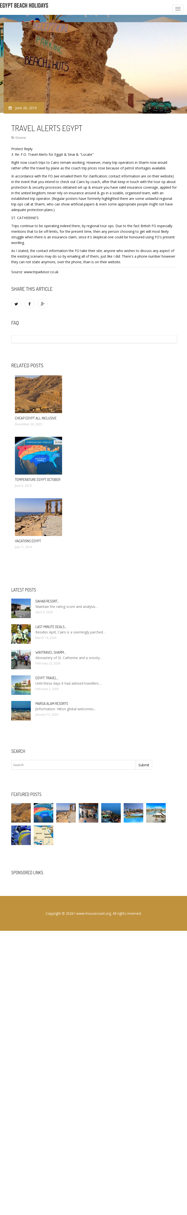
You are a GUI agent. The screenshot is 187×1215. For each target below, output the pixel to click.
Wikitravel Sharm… (50, 652)
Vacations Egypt (28, 541)
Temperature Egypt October (37, 479)
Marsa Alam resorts (51, 703)
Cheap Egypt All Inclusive (36, 418)
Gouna (20, 137)
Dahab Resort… (47, 601)
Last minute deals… (50, 626)
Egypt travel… (47, 678)
